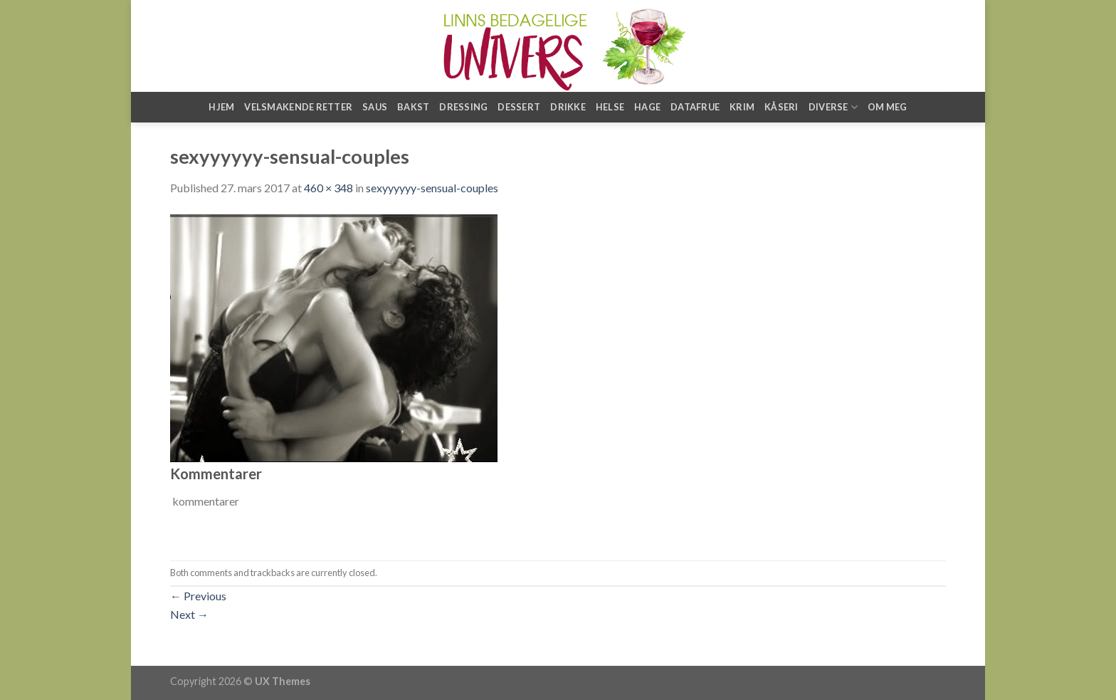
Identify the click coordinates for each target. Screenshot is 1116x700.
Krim (742, 107)
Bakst (413, 107)
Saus (374, 107)
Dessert (519, 107)
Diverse (833, 107)
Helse (610, 107)
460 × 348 (328, 187)
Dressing (463, 107)
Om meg (887, 107)
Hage (647, 107)
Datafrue (695, 107)
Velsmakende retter (298, 107)
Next (189, 614)
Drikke (568, 107)
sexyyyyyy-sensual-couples (432, 187)
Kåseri (781, 107)
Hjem (221, 107)
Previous (198, 595)
